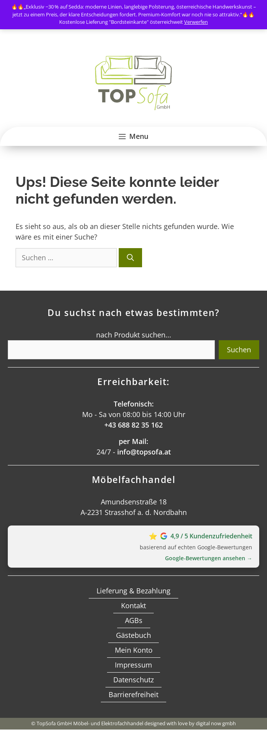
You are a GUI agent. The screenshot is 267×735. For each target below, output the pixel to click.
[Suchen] (130, 257)
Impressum (133, 664)
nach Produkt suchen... (133, 334)
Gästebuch (133, 635)
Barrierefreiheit (133, 694)
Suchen (239, 349)
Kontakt (133, 605)
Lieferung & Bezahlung (133, 590)
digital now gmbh (216, 723)
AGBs (133, 620)
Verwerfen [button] (196, 21)
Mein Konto (134, 650)
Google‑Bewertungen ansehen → (208, 558)
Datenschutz (133, 679)
